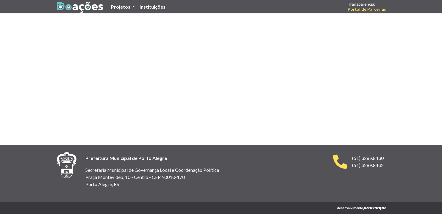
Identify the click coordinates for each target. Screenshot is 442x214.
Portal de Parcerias (367, 9)
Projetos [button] (121, 7)
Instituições (154, 6)
